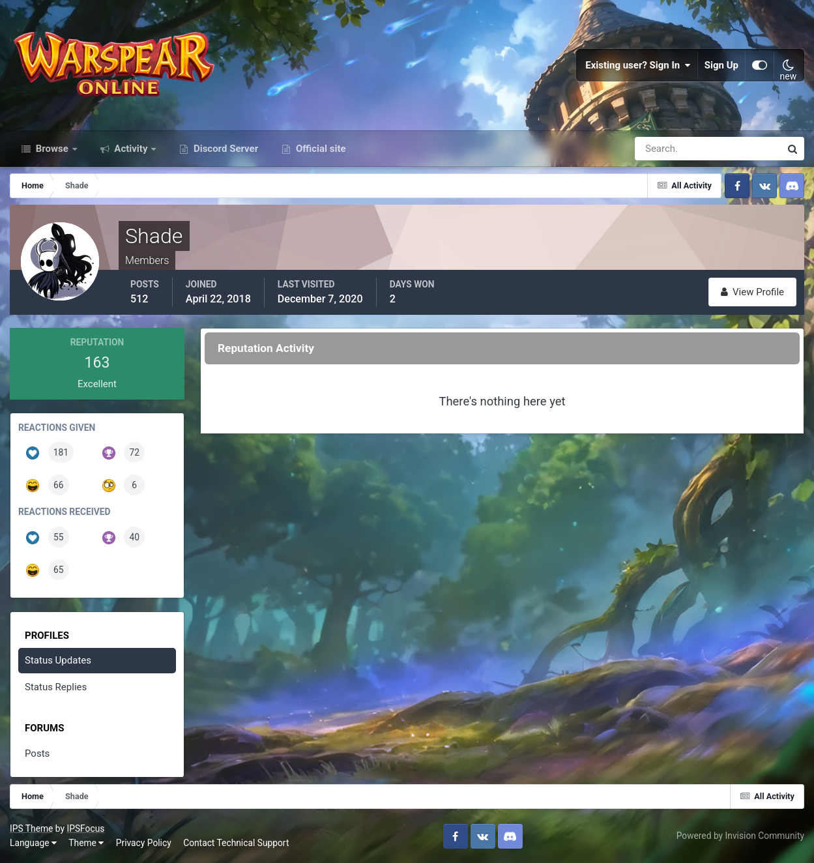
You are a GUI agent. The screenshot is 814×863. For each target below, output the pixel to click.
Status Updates (58, 660)
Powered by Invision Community (740, 835)
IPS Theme (31, 828)
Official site (319, 148)
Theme (86, 843)
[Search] (663, 148)
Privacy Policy (143, 843)
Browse (52, 148)
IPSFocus (85, 828)
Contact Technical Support (236, 843)
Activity (131, 148)
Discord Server (224, 148)
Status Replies (56, 687)
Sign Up (721, 65)
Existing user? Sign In (638, 65)
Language (33, 843)
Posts (37, 753)
